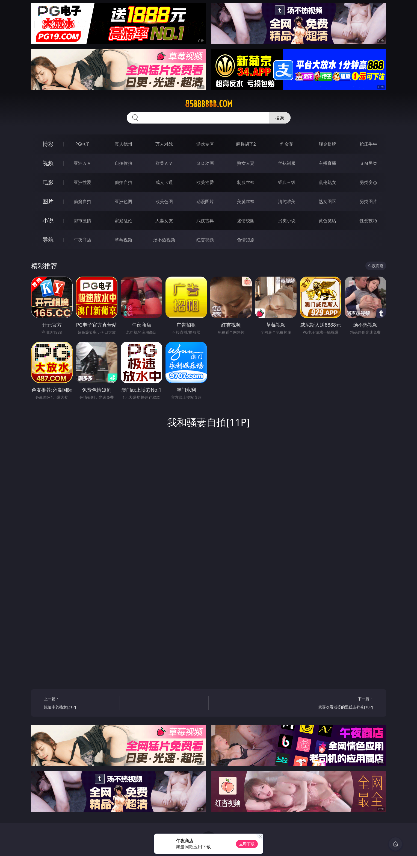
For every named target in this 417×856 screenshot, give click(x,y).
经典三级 (286, 182)
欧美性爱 (205, 182)
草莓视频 (123, 240)
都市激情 (82, 221)
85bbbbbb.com (208, 103)
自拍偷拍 (123, 163)
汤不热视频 (164, 240)
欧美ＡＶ (164, 163)
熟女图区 (327, 201)
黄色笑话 (327, 221)
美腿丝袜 (246, 201)
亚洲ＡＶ (82, 163)
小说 (48, 220)
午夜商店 (82, 240)
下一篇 (337, 703)
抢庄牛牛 (368, 144)
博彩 (48, 144)
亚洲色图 (123, 201)
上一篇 (80, 703)
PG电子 (82, 144)
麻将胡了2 (246, 144)
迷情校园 (246, 221)
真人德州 (123, 144)
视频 (48, 163)
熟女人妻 (246, 163)
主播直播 (327, 163)
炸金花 (286, 144)
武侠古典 (205, 221)
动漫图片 (205, 201)
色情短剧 (246, 240)
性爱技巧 (368, 221)
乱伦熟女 (327, 182)
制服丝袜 (246, 182)
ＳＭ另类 (368, 163)
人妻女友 (164, 221)
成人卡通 (164, 182)
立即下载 (247, 843)
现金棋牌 (327, 144)
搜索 (279, 118)
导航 (48, 239)
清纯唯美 (286, 201)
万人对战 (164, 144)
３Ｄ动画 (205, 163)
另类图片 (368, 201)
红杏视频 (205, 240)
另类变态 (368, 182)
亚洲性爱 (82, 182)
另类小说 (286, 221)
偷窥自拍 (82, 201)
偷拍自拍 (123, 182)
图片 (48, 201)
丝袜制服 (286, 163)
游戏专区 (205, 144)
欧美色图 (164, 201)
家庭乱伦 (123, 221)
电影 (48, 182)
